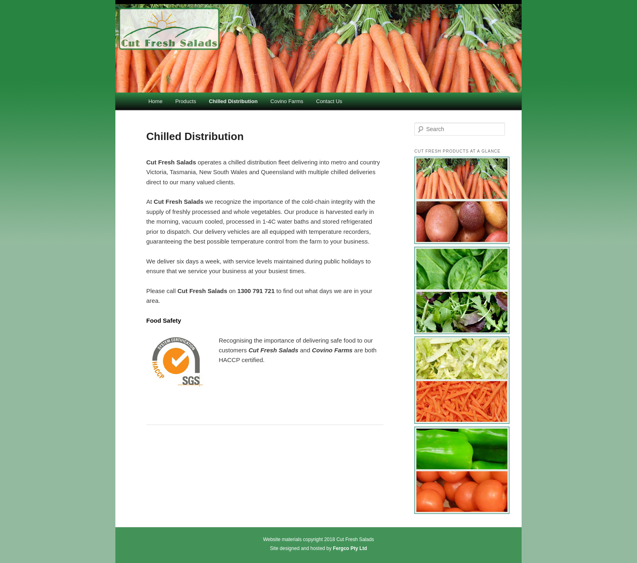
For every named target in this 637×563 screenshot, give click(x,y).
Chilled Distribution (233, 101)
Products (185, 101)
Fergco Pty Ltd (350, 548)
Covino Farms (287, 101)
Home (155, 101)
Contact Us (329, 101)
